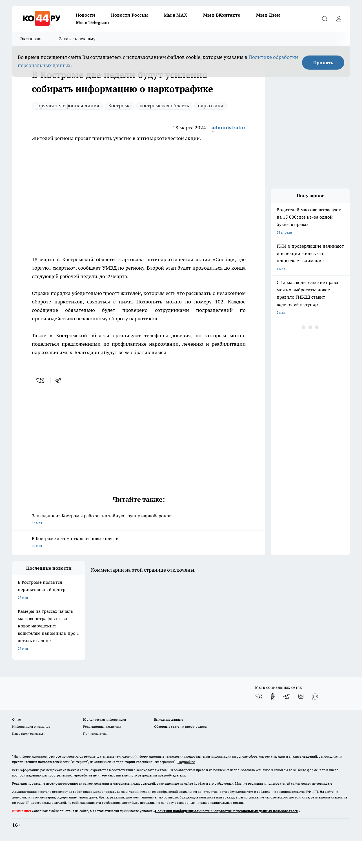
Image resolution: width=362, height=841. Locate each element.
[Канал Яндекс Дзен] (301, 696)
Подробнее (186, 762)
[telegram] (59, 380)
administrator (229, 127)
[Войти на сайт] (338, 18)
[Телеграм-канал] (287, 696)
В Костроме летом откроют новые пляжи (139, 542)
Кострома (119, 105)
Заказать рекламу (77, 38)
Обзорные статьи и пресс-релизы (180, 726)
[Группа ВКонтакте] (259, 696)
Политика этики (95, 733)
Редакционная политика (102, 726)
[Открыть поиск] (324, 18)
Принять (323, 62)
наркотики (210, 105)
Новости (85, 15)
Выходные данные (168, 719)
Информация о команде (31, 726)
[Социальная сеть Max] (315, 696)
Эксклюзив (31, 38)
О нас (16, 719)
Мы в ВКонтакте (221, 15)
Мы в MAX (175, 15)
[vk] (40, 380)
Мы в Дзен (268, 15)
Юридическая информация (104, 719)
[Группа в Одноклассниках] (273, 696)
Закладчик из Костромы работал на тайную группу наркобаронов (139, 520)
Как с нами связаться (28, 733)
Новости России (129, 15)
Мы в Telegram (92, 22)
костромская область (164, 105)
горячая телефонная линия (67, 105)
